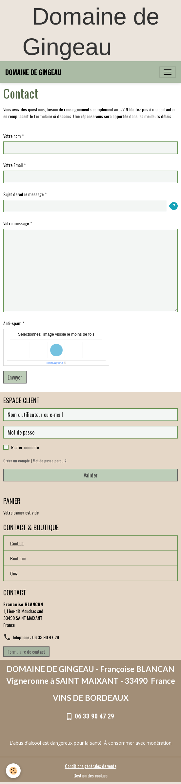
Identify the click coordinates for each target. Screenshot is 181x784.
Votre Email (13, 164)
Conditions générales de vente (90, 765)
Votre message (16, 223)
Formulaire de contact (26, 651)
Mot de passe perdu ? (50, 460)
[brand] (33, 72)
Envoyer (15, 377)
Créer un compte (16, 460)
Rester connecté (25, 447)
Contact (17, 543)
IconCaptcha (55, 362)
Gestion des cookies (90, 775)
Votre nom (12, 135)
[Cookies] (13, 770)
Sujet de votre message (23, 194)
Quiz (14, 573)
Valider (91, 475)
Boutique (18, 558)
